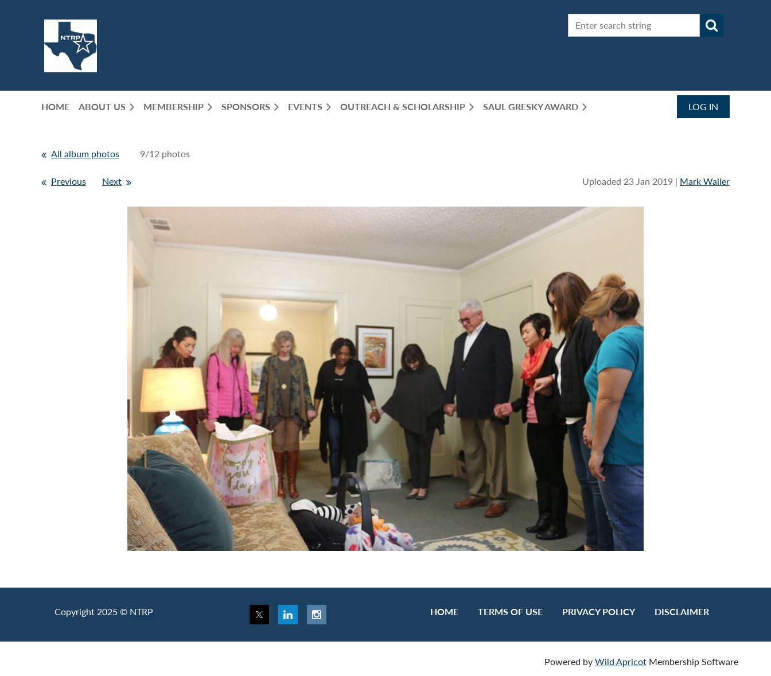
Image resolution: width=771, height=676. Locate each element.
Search (711, 25)
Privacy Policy (598, 611)
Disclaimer (682, 611)
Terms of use (510, 611)
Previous (68, 181)
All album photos (85, 153)
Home (444, 611)
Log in (703, 106)
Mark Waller (705, 181)
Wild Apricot (621, 661)
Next (112, 181)
